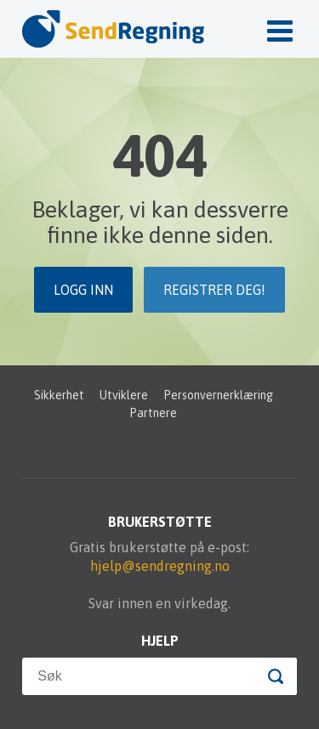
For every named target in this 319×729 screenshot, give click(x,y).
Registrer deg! (214, 289)
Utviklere (124, 395)
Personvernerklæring (218, 395)
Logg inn (83, 289)
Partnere (153, 413)
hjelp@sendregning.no (160, 566)
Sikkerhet (59, 395)
